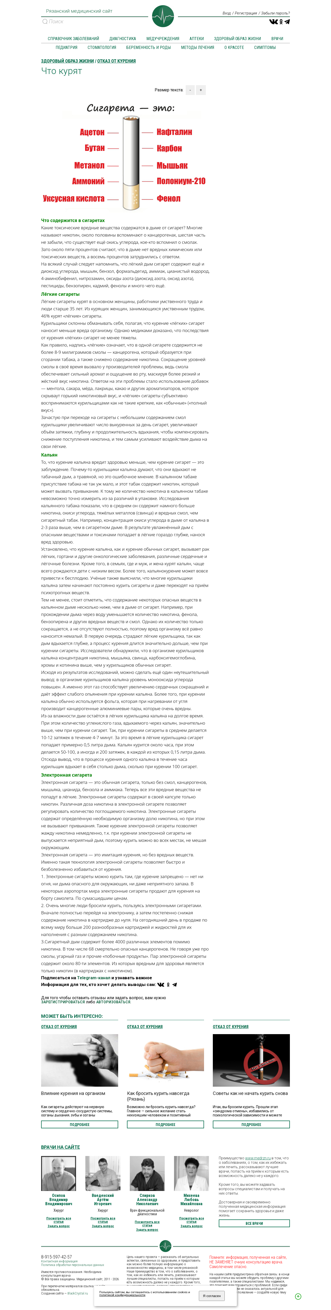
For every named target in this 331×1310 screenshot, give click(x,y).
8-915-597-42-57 (56, 1257)
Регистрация (243, 13)
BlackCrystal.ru (77, 1294)
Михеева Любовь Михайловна (191, 1200)
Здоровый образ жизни (237, 38)
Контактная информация (59, 1261)
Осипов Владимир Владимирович (58, 1200)
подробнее (79, 1125)
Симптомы (265, 47)
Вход (222, 13)
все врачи (254, 1224)
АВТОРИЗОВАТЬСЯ (113, 1002)
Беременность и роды (148, 47)
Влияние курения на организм (73, 1093)
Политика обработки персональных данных (72, 1265)
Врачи (277, 38)
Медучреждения (162, 38)
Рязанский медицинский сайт (78, 13)
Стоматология (102, 47)
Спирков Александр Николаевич (147, 1200)
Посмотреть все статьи (58, 1220)
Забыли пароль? (274, 13)
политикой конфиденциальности (122, 1295)
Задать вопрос (59, 1226)
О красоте (234, 47)
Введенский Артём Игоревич (103, 1200)
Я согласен (212, 1296)
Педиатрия (66, 47)
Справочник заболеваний (73, 38)
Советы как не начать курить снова (250, 1093)
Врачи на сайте (60, 1147)
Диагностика (122, 38)
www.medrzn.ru (258, 1158)
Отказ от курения (59, 1027)
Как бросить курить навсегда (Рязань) (158, 1096)
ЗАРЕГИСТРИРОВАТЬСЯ (63, 1002)
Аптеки (197, 38)
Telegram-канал (93, 978)
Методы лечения (197, 47)
